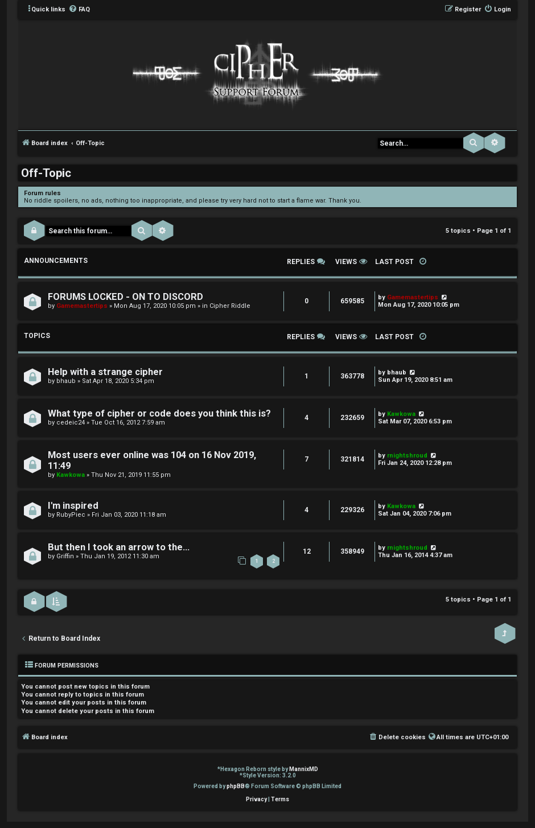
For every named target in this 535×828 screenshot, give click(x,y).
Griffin (65, 556)
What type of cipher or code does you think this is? (159, 413)
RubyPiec (70, 514)
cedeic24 (70, 422)
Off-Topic (46, 173)
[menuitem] (79, 10)
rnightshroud (407, 455)
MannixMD (303, 769)
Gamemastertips (82, 306)
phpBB (236, 786)
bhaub (66, 381)
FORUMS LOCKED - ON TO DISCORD (125, 296)
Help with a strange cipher (105, 371)
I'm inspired (73, 505)
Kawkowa (401, 414)
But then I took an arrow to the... (119, 547)
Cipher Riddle (229, 306)
